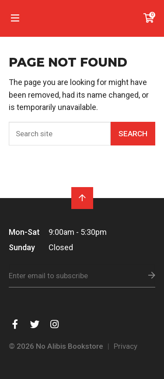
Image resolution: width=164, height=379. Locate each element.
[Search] (60, 133)
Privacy (125, 346)
